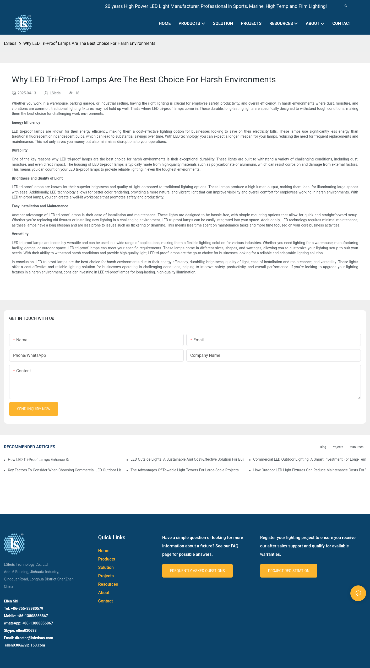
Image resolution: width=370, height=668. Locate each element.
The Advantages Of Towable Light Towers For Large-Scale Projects (184, 470)
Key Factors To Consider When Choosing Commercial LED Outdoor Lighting (64, 470)
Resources (356, 447)
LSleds (10, 43)
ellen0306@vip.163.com (24, 645)
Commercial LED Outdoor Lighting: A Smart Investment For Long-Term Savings (309, 459)
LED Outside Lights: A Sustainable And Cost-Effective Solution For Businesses (186, 459)
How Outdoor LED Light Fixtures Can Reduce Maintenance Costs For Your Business (309, 470)
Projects (337, 447)
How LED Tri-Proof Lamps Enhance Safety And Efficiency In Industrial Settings (38, 459)
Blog (323, 447)
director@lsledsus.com (34, 638)
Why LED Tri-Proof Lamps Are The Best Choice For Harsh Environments (89, 43)
